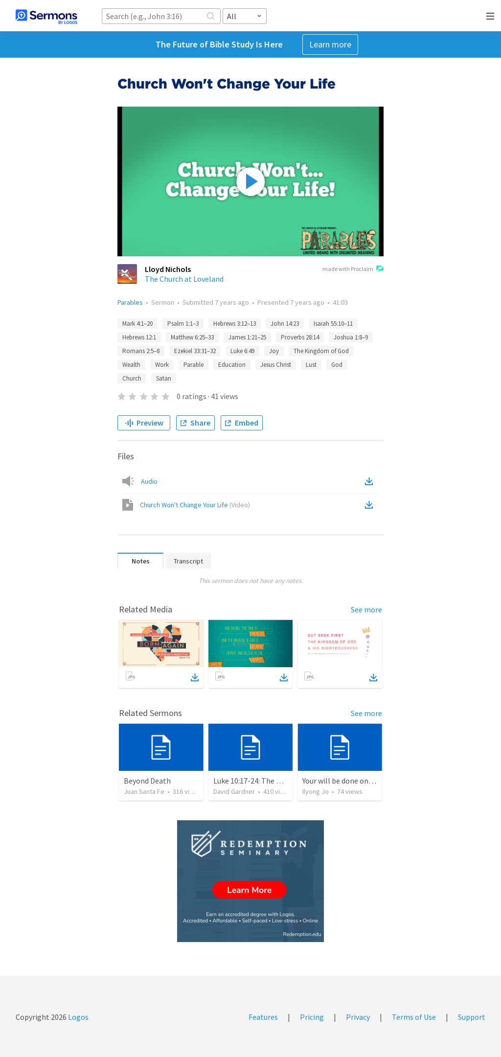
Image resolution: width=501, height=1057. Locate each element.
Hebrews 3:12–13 (234, 323)
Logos (78, 1017)
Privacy (358, 1017)
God (336, 364)
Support (471, 1017)
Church (131, 378)
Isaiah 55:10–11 (333, 323)
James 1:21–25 (247, 337)
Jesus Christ (275, 364)
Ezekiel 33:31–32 (195, 351)
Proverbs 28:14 (300, 337)
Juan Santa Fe (144, 791)
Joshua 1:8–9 (351, 337)
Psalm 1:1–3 (183, 323)
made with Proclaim (353, 269)
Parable (193, 364)
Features (263, 1017)
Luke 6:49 (242, 351)
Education (232, 364)
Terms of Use (414, 1017)
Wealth (131, 364)
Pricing (312, 1017)
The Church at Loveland (184, 279)
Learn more (330, 44)
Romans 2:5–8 (140, 351)
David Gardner (234, 791)
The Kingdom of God (321, 351)
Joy (274, 351)
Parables (130, 302)
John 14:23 (285, 323)
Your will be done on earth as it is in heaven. (374, 781)
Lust (311, 364)
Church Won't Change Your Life (195, 504)
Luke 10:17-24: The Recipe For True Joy (277, 781)
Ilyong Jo (315, 791)
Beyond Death (147, 781)
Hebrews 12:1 (139, 337)
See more (366, 609)
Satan (163, 378)
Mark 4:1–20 (137, 323)
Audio (149, 481)
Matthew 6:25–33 (192, 337)
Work (162, 364)
